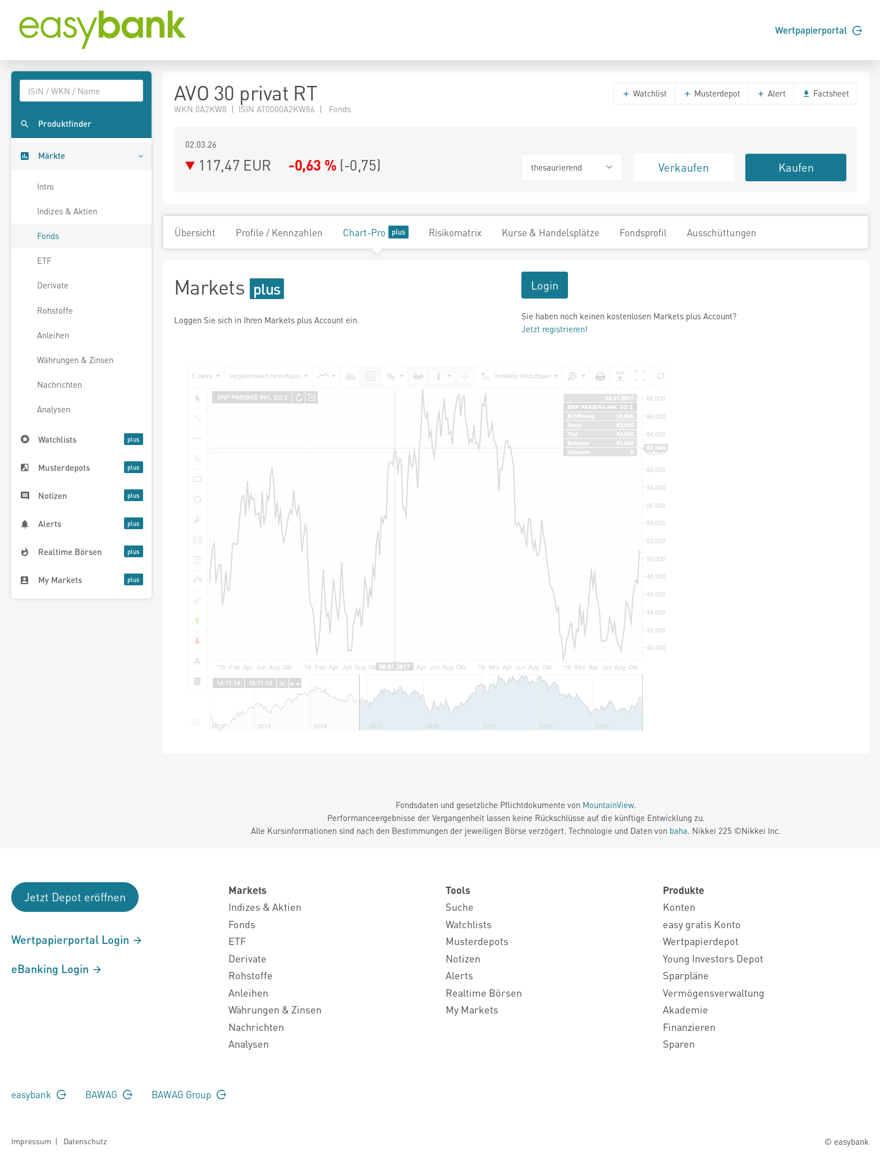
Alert (771, 93)
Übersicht (195, 232)
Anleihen (53, 335)
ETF (44, 260)
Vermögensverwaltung (713, 992)
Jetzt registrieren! (554, 328)
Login (544, 285)
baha (679, 830)
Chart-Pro (376, 232)
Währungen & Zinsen (75, 359)
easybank (38, 1094)
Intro (45, 186)
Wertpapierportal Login (77, 939)
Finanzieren (689, 1026)
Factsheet (825, 93)
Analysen (53, 409)
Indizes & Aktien (67, 211)
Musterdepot (711, 93)
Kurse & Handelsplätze (550, 232)
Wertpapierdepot (701, 940)
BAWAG (108, 1094)
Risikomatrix (455, 232)
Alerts (459, 975)
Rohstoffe (55, 310)
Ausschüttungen (722, 232)
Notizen (463, 958)
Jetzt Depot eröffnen (75, 896)
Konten (679, 906)
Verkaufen (683, 167)
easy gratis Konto (702, 924)
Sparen (679, 1043)
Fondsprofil (643, 232)
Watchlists (469, 924)
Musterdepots (477, 940)
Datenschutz (85, 1141)
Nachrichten (59, 384)
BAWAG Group (189, 1094)
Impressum (31, 1141)
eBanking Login (57, 968)
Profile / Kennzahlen (279, 232)
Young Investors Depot (713, 958)
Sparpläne (686, 975)
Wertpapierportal (818, 30)
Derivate (52, 285)
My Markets (472, 1009)
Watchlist (644, 93)
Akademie (685, 1009)
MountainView (608, 804)
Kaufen (796, 167)
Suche (460, 906)
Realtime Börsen (484, 992)
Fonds (48, 235)
